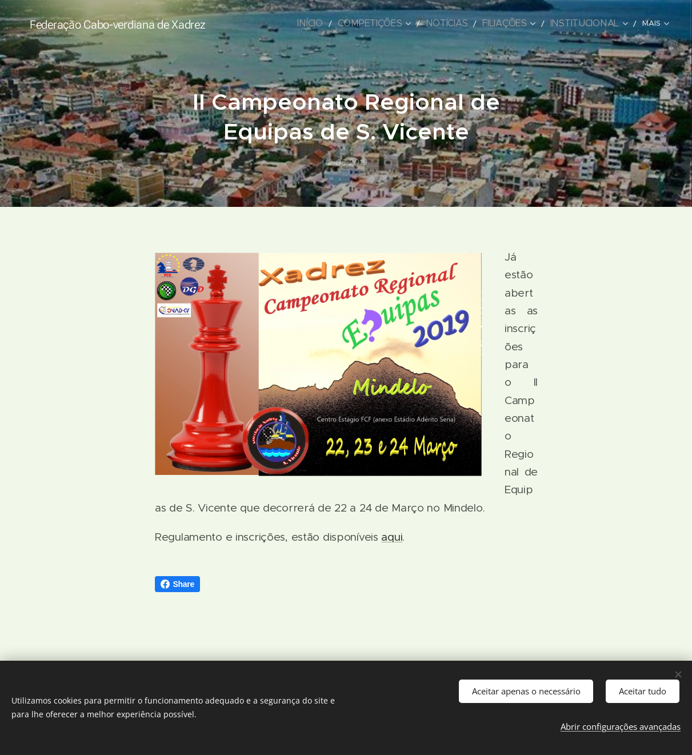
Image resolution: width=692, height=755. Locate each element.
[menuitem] (270, 23)
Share (178, 584)
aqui (391, 537)
